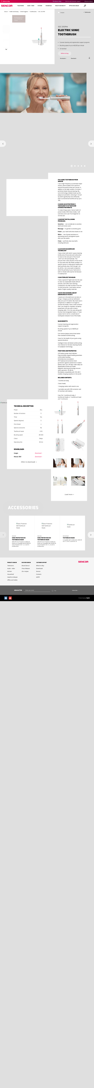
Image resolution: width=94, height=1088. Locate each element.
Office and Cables (12, 580)
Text (55, 590)
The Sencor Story (57, 1)
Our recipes (25, 571)
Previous (3, 144)
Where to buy (64, 53)
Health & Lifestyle (12, 577)
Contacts (38, 574)
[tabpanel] (47, 147)
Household (10, 574)
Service (38, 571)
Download (38, 453)
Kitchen (9, 571)
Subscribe (74, 590)
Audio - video (11, 568)
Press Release (26, 568)
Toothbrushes (88, 12)
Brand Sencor (26, 565)
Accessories (62, 58)
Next (6, 49)
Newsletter (18, 590)
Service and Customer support (72, 1)
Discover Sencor (89, 1)
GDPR (37, 577)
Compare (62, 12)
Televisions (10, 565)
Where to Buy (6, 1)
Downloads (73, 58)
